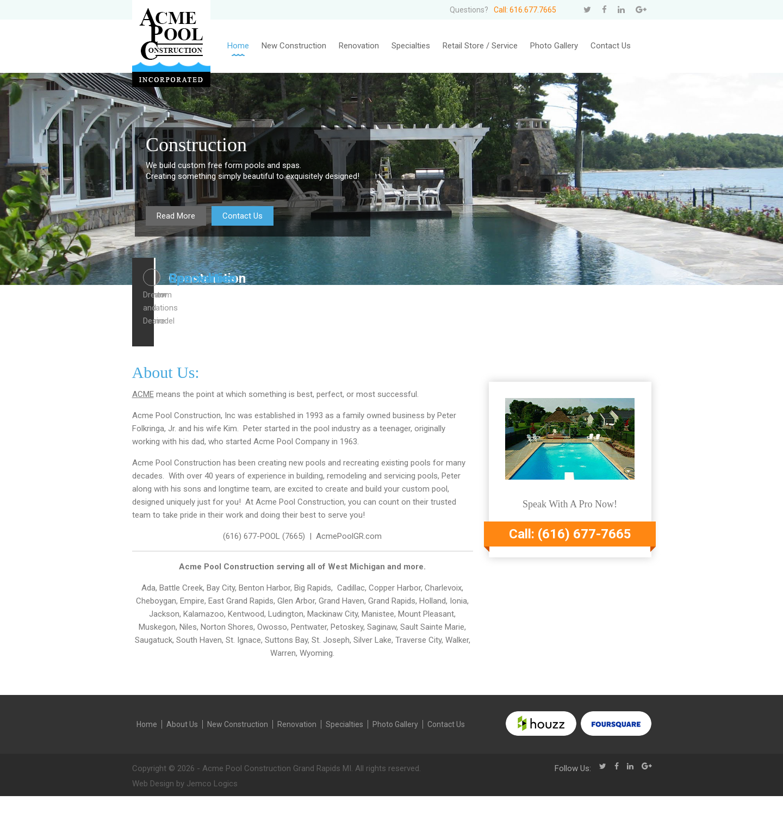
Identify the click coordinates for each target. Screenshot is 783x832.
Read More (176, 216)
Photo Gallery (554, 46)
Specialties (410, 46)
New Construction (294, 46)
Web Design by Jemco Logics (185, 819)
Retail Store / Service (480, 46)
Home (238, 46)
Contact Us (611, 46)
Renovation (359, 46)
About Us (182, 760)
